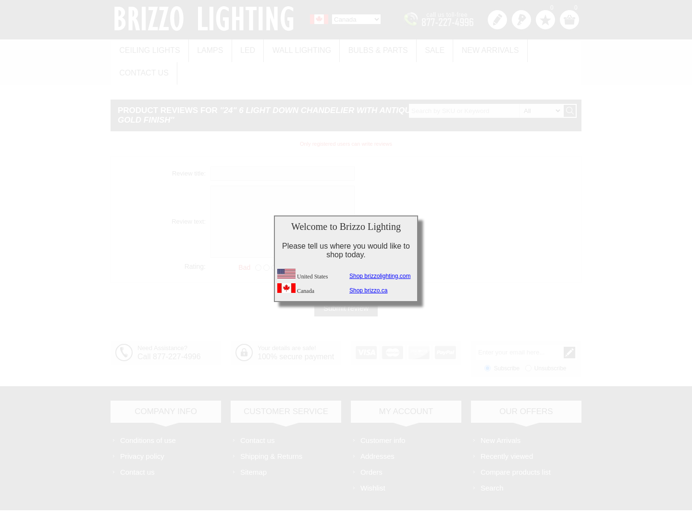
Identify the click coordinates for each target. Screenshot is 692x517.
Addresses (377, 430)
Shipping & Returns (271, 430)
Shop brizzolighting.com (379, 276)
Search (492, 462)
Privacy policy (142, 430)
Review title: (189, 147)
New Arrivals (476, 49)
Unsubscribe (550, 342)
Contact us (544, 49)
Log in (521, 19)
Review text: (189, 196)
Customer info (382, 414)
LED (242, 49)
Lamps (207, 49)
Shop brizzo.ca (368, 290)
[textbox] (486, 85)
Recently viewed (507, 430)
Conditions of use (148, 414)
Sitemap (253, 446)
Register (497, 19)
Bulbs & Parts (368, 49)
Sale (422, 49)
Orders (371, 446)
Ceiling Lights (148, 49)
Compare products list (516, 446)
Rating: (195, 240)
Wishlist (372, 462)
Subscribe (506, 342)
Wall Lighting (294, 49)
